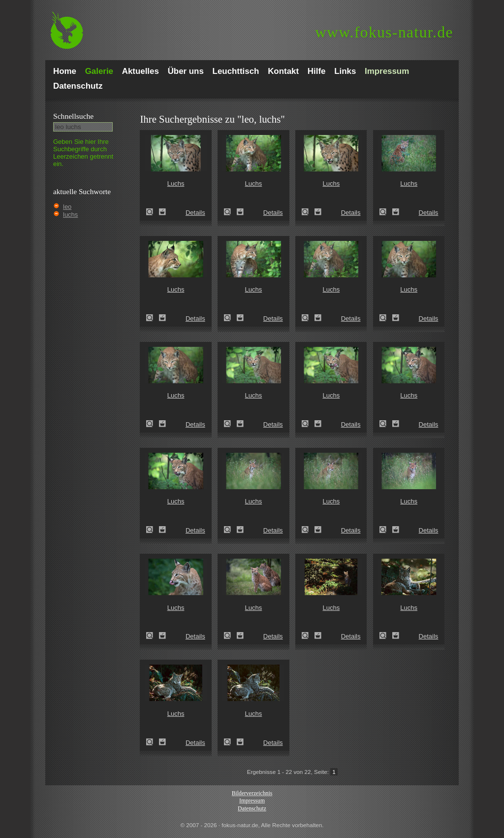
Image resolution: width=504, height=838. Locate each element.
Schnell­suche (73, 116)
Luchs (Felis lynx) (152, 211)
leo (67, 206)
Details (195, 212)
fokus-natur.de (384, 32)
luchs (70, 214)
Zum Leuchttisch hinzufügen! (162, 211)
